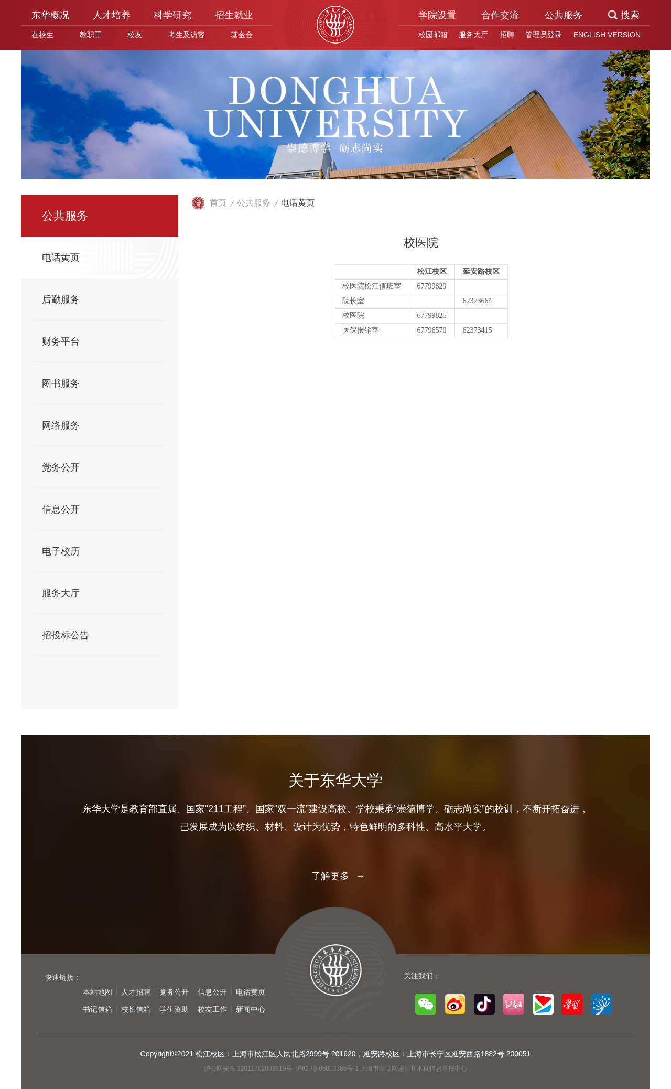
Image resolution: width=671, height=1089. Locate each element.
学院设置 (437, 15)
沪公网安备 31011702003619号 (249, 1068)
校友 (134, 34)
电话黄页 (298, 202)
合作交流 (500, 15)
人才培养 (112, 15)
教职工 (91, 34)
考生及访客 (186, 34)
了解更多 (335, 876)
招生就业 (234, 15)
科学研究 (172, 15)
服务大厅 (473, 34)
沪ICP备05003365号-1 (328, 1068)
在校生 (42, 34)
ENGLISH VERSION (607, 34)
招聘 (507, 34)
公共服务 (563, 15)
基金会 (242, 34)
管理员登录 (543, 34)
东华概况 (50, 15)
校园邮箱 (433, 34)
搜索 (630, 15)
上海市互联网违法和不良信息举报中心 (413, 1068)
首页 (218, 202)
